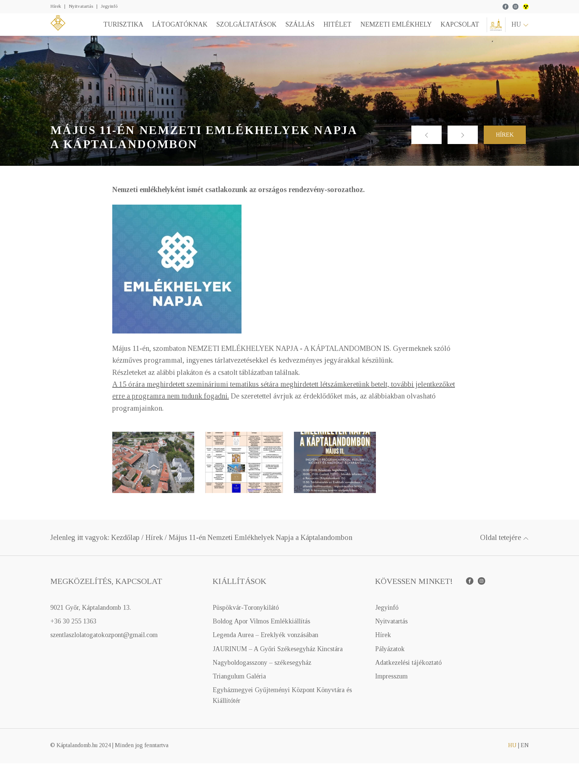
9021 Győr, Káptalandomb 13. (90, 617)
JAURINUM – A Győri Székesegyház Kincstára (278, 658)
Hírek (55, 6)
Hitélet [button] (332, 29)
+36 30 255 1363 (73, 631)
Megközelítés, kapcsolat (106, 590)
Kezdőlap (125, 547)
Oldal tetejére (504, 547)
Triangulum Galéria (239, 686)
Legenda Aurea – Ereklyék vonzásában (265, 644)
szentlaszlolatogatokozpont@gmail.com (104, 644)
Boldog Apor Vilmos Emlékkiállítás (261, 631)
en (525, 755)
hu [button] (520, 29)
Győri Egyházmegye (493, 29)
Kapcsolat (454, 29)
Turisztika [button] (118, 29)
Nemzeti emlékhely (390, 29)
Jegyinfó (109, 6)
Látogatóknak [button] (174, 29)
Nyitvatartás (81, 6)
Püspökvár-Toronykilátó (246, 617)
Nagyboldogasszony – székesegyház (262, 672)
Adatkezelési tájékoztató (408, 672)
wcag (526, 7)
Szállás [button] (294, 29)
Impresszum (391, 686)
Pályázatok (390, 658)
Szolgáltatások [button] (241, 29)
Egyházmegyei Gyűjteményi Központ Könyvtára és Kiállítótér (282, 705)
